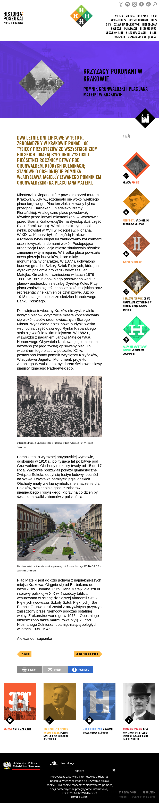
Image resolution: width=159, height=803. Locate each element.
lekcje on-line (114, 32)
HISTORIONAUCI (148, 28)
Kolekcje (116, 28)
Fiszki (153, 32)
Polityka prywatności (124, 792)
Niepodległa (149, 24)
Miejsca (130, 16)
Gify (108, 24)
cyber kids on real (143, 797)
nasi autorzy (118, 20)
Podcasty (119, 36)
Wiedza (119, 16)
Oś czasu (142, 16)
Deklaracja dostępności (142, 36)
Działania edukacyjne (127, 24)
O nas (154, 16)
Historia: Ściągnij (136, 32)
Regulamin (149, 792)
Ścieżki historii (138, 20)
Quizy (154, 20)
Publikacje (130, 28)
